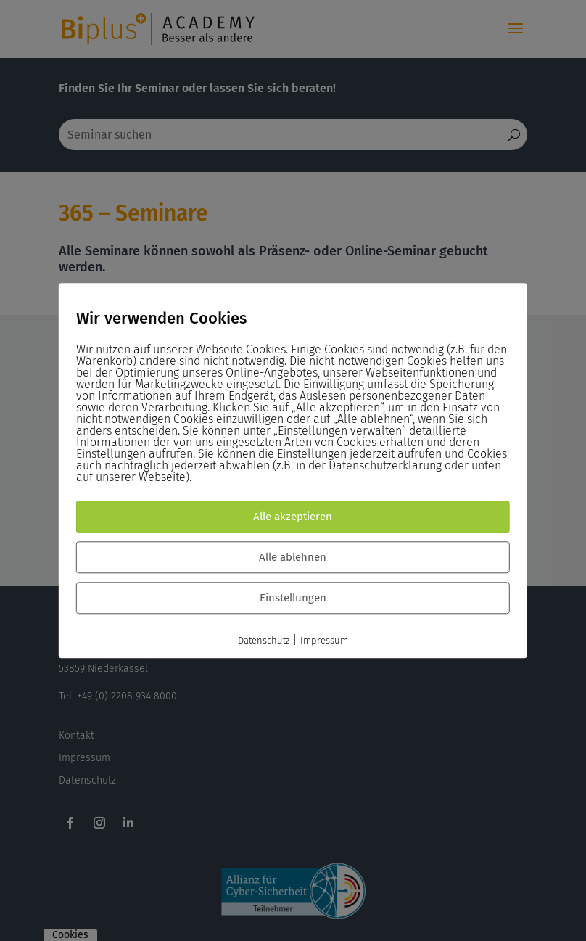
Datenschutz (263, 640)
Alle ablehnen (292, 557)
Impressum (324, 640)
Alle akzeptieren (292, 516)
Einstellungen (293, 597)
